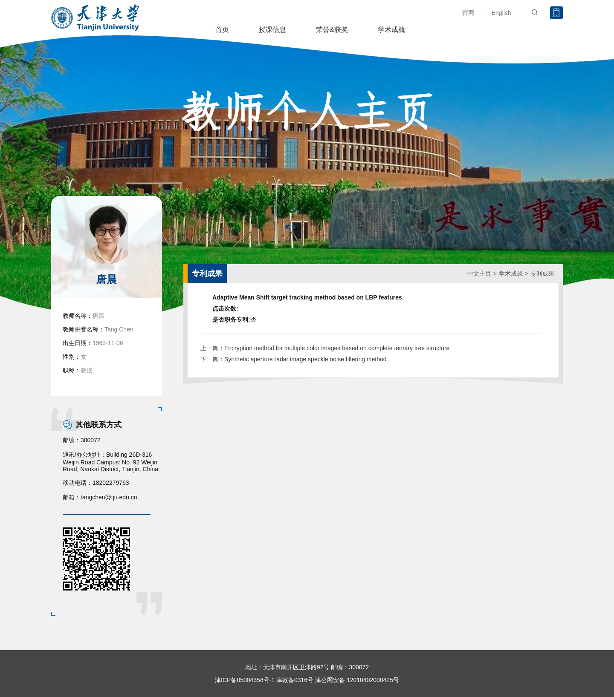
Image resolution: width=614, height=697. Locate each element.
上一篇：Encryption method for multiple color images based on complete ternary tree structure (324, 348)
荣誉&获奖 (332, 29)
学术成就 (391, 29)
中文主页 (479, 273)
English (501, 12)
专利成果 (542, 273)
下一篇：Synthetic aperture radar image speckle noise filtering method (293, 359)
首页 (222, 29)
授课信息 (272, 29)
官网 (468, 12)
